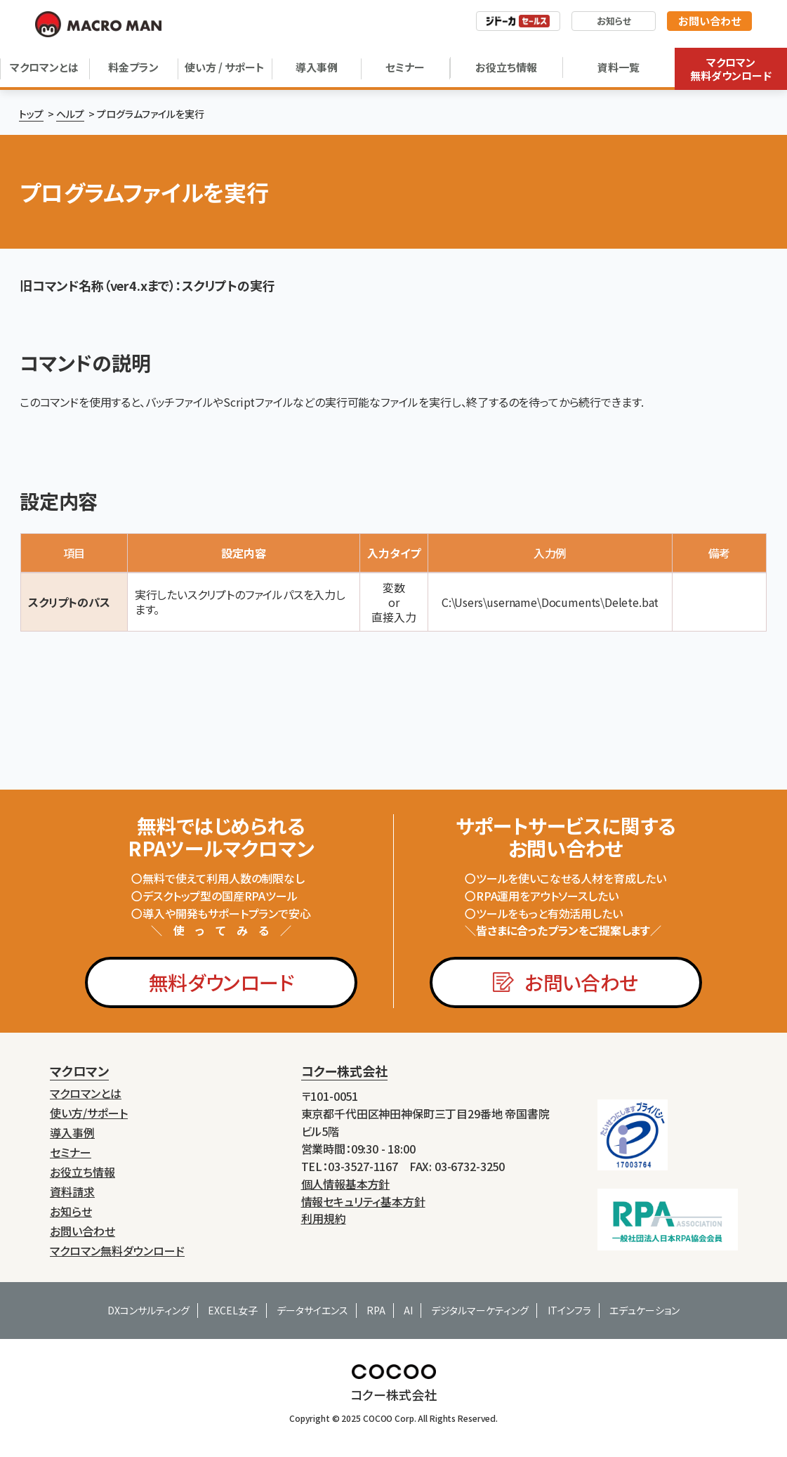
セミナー (405, 67)
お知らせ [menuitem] (71, 1211)
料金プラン (133, 67)
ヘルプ (70, 114)
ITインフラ (569, 1310)
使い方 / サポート (225, 67)
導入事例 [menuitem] (72, 1133)
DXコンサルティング (148, 1310)
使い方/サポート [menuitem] (89, 1113)
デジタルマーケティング (480, 1310)
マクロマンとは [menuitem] (85, 1093)
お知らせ (614, 20)
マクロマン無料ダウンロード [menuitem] (117, 1251)
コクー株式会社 (344, 1070)
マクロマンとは (44, 67)
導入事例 (317, 67)
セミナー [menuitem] (70, 1152)
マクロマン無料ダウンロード (731, 69)
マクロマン (79, 1070)
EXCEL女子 (233, 1310)
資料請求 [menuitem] (72, 1192)
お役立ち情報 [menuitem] (82, 1172)
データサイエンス (312, 1310)
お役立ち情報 (506, 67)
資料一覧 (618, 67)
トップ (31, 114)
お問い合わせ (709, 20)
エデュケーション (644, 1310)
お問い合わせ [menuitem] (82, 1231)
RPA (375, 1310)
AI (408, 1310)
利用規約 (323, 1218)
